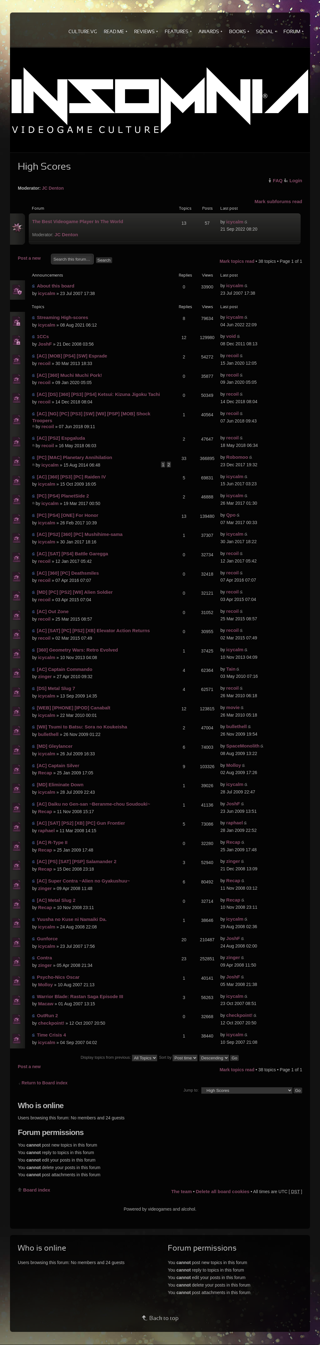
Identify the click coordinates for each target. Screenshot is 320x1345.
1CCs (43, 336)
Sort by (178, 1057)
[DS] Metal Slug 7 (56, 688)
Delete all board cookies (222, 1191)
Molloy (233, 765)
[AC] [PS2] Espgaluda (61, 438)
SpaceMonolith (243, 745)
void (231, 336)
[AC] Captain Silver (58, 765)
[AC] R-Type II (52, 842)
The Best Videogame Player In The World (77, 221)
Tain (231, 669)
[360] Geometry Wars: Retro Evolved (77, 649)
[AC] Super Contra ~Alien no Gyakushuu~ (83, 880)
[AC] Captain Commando (64, 669)
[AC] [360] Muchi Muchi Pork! (69, 375)
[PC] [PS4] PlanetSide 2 (63, 495)
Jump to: (190, 1090)
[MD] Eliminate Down (60, 784)
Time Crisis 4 (51, 1035)
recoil (44, 363)
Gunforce (47, 938)
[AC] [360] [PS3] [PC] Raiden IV (71, 476)
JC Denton (53, 188)
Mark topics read (237, 261)
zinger (45, 676)
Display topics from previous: (119, 1057)
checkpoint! (51, 1023)
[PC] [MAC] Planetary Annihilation (74, 457)
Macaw (45, 1003)
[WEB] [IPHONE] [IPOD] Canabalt (73, 707)
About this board (55, 285)
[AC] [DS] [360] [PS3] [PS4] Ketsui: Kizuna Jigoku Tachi (98, 394)
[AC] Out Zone (53, 611)
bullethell (48, 734)
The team (181, 1191)
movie (233, 707)
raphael (46, 830)
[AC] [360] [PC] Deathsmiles (68, 573)
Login (295, 180)
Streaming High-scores (62, 317)
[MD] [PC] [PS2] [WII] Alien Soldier (75, 592)
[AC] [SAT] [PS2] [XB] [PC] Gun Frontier (81, 823)
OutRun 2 (47, 1015)
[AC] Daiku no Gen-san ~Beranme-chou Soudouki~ (93, 804)
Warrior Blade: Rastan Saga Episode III (80, 996)
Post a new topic (33, 258)
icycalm (234, 221)
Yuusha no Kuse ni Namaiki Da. (72, 919)
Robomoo (237, 457)
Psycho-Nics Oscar (58, 977)
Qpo (231, 515)
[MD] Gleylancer (54, 746)
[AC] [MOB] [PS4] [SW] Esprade (72, 355)
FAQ (277, 180)
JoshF (45, 344)
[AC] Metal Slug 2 (56, 900)
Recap (45, 772)
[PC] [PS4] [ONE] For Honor (67, 515)
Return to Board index (45, 1082)
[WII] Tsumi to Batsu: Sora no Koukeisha (82, 726)
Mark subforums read (278, 201)
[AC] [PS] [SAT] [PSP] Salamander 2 (77, 861)
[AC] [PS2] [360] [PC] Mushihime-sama (79, 534)
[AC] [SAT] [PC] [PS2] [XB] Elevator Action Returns (93, 630)
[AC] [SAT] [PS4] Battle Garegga (72, 553)
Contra (44, 957)
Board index (36, 1189)
